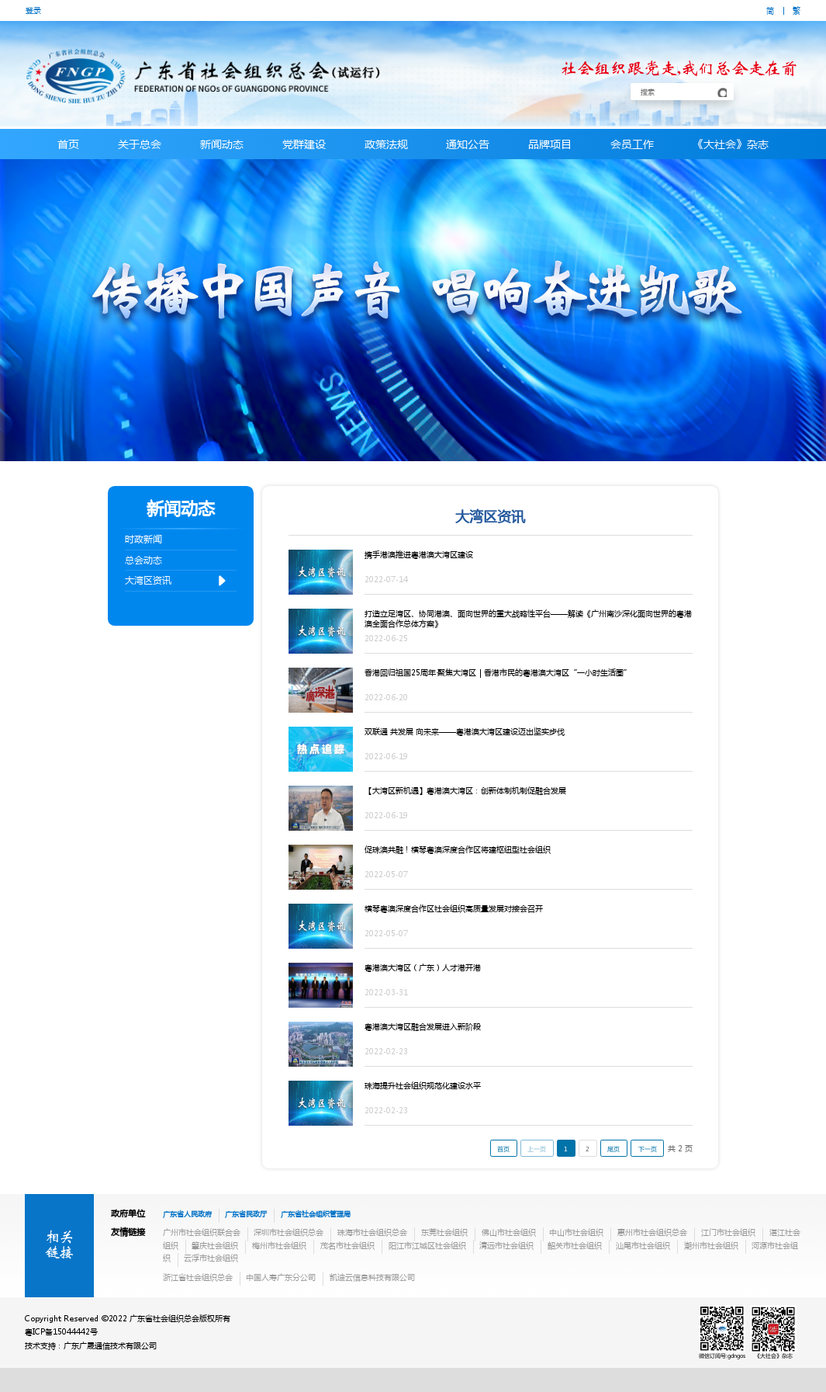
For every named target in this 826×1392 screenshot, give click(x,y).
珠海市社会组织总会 (372, 1232)
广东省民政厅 (246, 1213)
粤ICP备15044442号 (61, 1331)
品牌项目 (550, 143)
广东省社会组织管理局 (316, 1213)
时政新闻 (143, 539)
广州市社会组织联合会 (201, 1232)
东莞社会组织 (444, 1232)
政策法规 (386, 143)
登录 (33, 10)
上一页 (536, 1148)
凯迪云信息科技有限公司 (372, 1277)
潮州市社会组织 (711, 1245)
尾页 (613, 1148)
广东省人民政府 (187, 1213)
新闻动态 (222, 143)
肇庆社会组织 (215, 1245)
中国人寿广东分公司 (281, 1277)
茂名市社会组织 (347, 1245)
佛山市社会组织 (509, 1232)
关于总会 (139, 143)
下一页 (647, 1148)
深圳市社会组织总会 (288, 1232)
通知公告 (467, 143)
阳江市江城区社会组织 (427, 1245)
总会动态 (143, 560)
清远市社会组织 (506, 1245)
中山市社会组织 (576, 1232)
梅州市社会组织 (279, 1245)
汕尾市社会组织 (643, 1245)
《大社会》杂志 (731, 143)
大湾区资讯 (176, 581)
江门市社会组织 (728, 1232)
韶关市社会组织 (575, 1245)
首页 (68, 143)
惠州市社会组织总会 (652, 1232)
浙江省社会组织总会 (198, 1277)
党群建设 (304, 143)
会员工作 (632, 143)
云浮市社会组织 (211, 1257)
